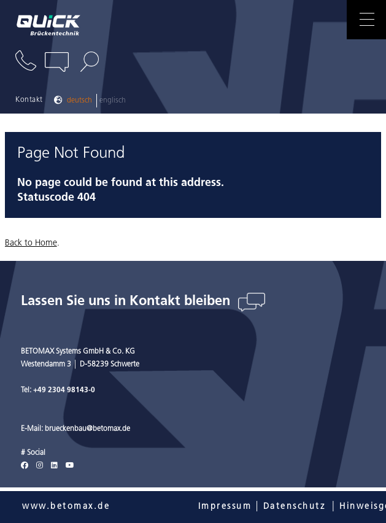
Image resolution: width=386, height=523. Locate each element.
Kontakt (29, 100)
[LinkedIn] (54, 466)
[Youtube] (70, 466)
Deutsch (79, 100)
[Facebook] (24, 466)
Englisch (112, 100)
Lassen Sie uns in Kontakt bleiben (127, 302)
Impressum (225, 506)
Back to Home (31, 243)
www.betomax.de (66, 506)
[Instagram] (39, 466)
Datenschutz (294, 506)
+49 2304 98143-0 (64, 390)
